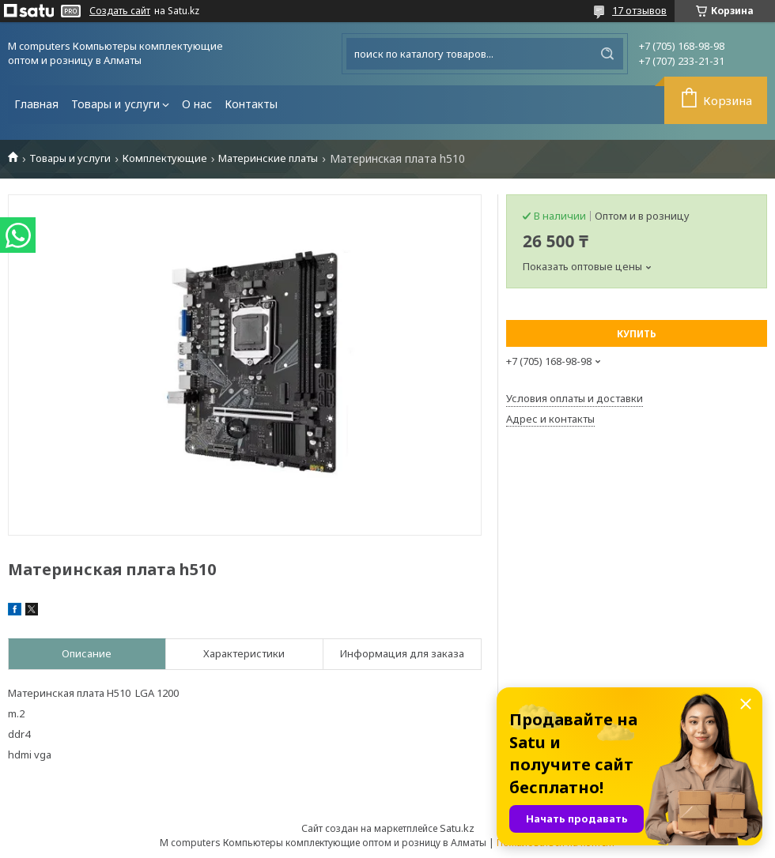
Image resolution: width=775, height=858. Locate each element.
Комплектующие (165, 158)
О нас (197, 103)
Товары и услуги (115, 103)
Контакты (251, 103)
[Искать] (607, 54)
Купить (636, 334)
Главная (36, 103)
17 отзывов (639, 10)
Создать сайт (119, 11)
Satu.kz (457, 828)
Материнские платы (268, 158)
